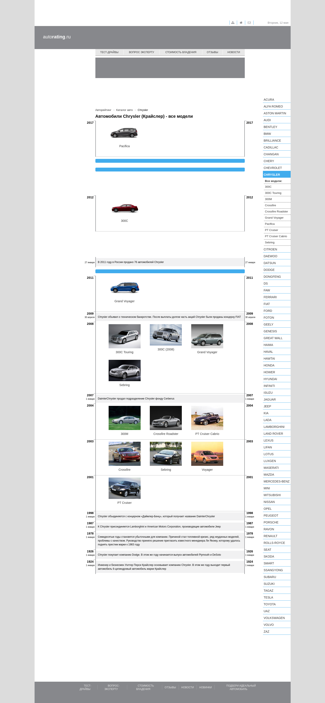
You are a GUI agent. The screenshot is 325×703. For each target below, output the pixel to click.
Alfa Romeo (273, 106)
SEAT (267, 549)
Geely (269, 324)
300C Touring (273, 193)
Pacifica (270, 223)
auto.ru (57, 36)
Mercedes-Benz (277, 481)
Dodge (269, 270)
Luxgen (270, 461)
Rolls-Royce (274, 543)
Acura (269, 99)
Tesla (268, 597)
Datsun (270, 263)
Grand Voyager (274, 217)
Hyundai (270, 379)
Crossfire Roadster (276, 211)
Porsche (271, 522)
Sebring (270, 242)
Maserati (271, 467)
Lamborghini (274, 426)
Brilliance (272, 140)
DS (266, 283)
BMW (267, 133)
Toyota (270, 604)
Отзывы (212, 52)
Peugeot (271, 515)
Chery (269, 161)
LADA (268, 420)
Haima (268, 345)
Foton (269, 317)
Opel (268, 508)
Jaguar (270, 399)
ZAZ (266, 631)
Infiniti (269, 386)
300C (268, 186)
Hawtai (269, 358)
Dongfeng (272, 276)
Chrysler (272, 174)
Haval (268, 351)
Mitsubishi (272, 495)
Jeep (267, 406)
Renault (270, 536)
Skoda (269, 556)
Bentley (270, 127)
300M (268, 199)
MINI (267, 488)
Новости (233, 52)
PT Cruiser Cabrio (276, 236)
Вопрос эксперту (141, 52)
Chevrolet (273, 168)
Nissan (269, 502)
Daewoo (270, 256)
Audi (267, 120)
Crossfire (270, 205)
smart (269, 563)
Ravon (269, 529)
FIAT (267, 304)
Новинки (205, 687)
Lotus (269, 454)
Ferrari (270, 297)
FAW (267, 290)
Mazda (269, 474)
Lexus (269, 440)
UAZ (267, 611)
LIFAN (268, 447)
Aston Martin (275, 113)
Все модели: (273, 181)
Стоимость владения (180, 52)
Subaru (270, 577)
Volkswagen (274, 618)
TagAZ (269, 590)
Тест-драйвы (109, 52)
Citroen (270, 249)
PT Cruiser (271, 230)
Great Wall (273, 338)
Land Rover (273, 433)
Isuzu (268, 392)
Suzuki (269, 583)
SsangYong (273, 570)
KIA (266, 413)
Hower (269, 372)
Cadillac (271, 147)
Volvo (269, 624)
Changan (271, 154)
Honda (269, 365)
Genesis (270, 331)
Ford (268, 310)
